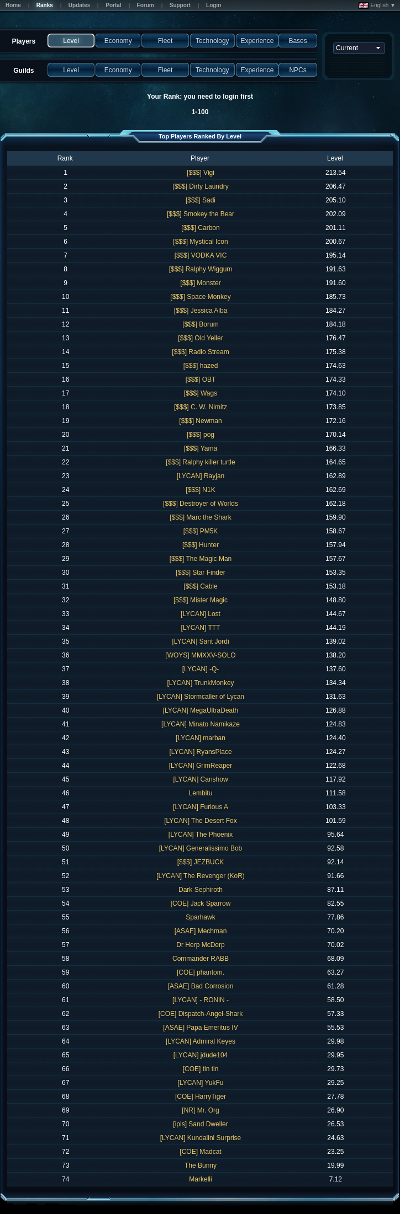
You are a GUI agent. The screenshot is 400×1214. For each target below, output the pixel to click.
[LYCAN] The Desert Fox (200, 821)
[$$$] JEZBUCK (200, 862)
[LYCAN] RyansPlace (200, 752)
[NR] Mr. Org (200, 1110)
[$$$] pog (200, 434)
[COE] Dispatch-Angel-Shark (201, 1014)
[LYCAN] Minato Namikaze (200, 724)
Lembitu (201, 793)
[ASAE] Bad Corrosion (201, 986)
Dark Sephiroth (200, 890)
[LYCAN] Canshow (200, 779)
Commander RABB (200, 958)
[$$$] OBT (201, 379)
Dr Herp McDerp (200, 945)
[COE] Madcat (200, 1152)
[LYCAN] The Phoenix (201, 834)
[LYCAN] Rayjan (200, 476)
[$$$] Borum (200, 324)
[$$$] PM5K (200, 531)
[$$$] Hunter (200, 545)
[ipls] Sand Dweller (200, 1124)
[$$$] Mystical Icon (200, 241)
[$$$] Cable (200, 586)
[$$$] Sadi (200, 200)
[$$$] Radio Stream (200, 352)
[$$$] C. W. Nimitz (200, 407)
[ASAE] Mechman (201, 931)
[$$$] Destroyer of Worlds (200, 503)
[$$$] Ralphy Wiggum (201, 269)
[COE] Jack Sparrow (201, 903)
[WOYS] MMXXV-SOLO (200, 655)
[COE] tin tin (201, 1069)
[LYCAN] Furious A (200, 807)
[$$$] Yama (200, 448)
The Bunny (201, 1165)
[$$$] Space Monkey (200, 297)
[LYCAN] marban (200, 738)
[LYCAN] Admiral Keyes (200, 1041)
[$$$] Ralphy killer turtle (200, 462)
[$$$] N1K (200, 490)
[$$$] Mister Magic (200, 600)
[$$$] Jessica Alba (201, 310)
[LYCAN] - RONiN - (200, 1000)
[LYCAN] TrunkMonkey (200, 683)
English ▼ (377, 5)
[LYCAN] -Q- (200, 669)
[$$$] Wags (200, 393)
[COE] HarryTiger (200, 1096)
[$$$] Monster (200, 283)
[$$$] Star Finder (200, 572)
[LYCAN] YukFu (201, 1083)
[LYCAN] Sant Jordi (200, 641)
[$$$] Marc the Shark (200, 517)
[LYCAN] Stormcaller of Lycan (200, 696)
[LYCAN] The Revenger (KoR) (200, 876)
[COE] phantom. (200, 972)
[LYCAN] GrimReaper (200, 765)
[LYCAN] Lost (200, 614)
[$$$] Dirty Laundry (200, 186)
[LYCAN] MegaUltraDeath (201, 710)
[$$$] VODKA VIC (201, 255)
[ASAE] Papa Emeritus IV (200, 1027)
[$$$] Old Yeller (200, 338)
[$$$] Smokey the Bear (200, 214)
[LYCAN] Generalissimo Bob (201, 848)
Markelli (200, 1179)
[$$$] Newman (200, 421)
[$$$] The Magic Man (201, 559)
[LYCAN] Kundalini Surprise (200, 1138)
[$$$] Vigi (200, 173)
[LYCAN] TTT (200, 628)
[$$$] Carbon (200, 228)
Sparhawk (200, 917)
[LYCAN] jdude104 (200, 1055)
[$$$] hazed (200, 366)
